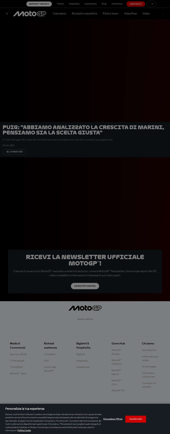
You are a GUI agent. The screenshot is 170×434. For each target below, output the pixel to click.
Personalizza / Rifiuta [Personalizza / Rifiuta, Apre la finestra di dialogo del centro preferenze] (112, 419)
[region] (85, 419)
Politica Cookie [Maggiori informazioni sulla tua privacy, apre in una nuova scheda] (24, 431)
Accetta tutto (135, 419)
